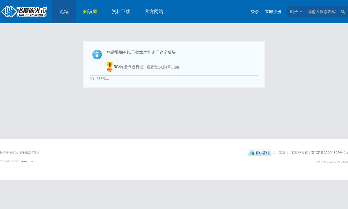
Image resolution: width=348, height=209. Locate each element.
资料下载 (121, 11)
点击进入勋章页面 (163, 66)
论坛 (64, 11)
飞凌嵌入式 (299, 153)
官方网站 (154, 11)
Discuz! (25, 152)
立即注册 (273, 11)
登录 (255, 11)
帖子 (294, 11)
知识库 (90, 11)
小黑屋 (280, 153)
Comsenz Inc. (26, 161)
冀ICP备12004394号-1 (328, 153)
